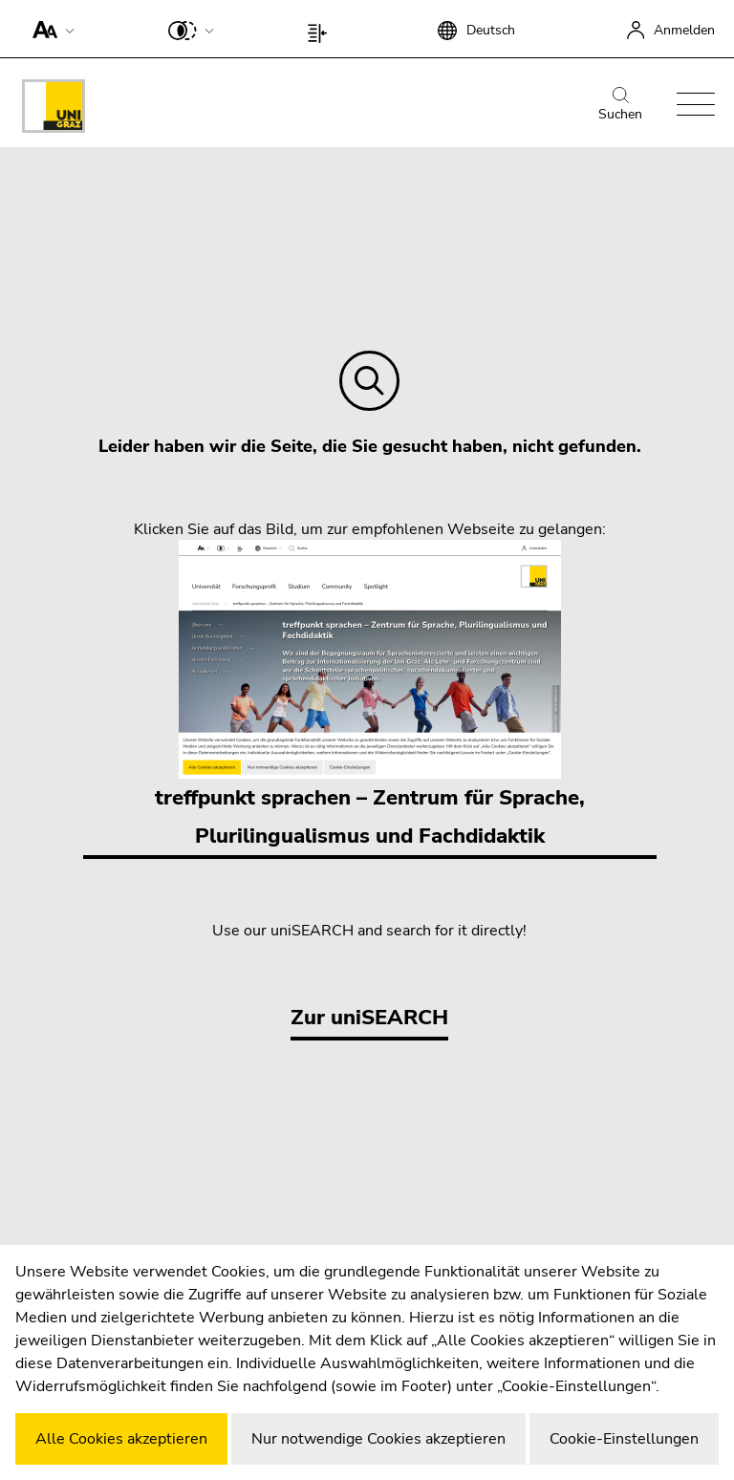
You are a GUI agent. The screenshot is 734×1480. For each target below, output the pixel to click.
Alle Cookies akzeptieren (121, 1438)
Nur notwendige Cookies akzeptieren (378, 1438)
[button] (49, 28)
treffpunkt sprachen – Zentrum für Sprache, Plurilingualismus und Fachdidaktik (370, 695)
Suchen (620, 105)
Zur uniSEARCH (369, 1017)
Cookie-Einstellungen (624, 1438)
